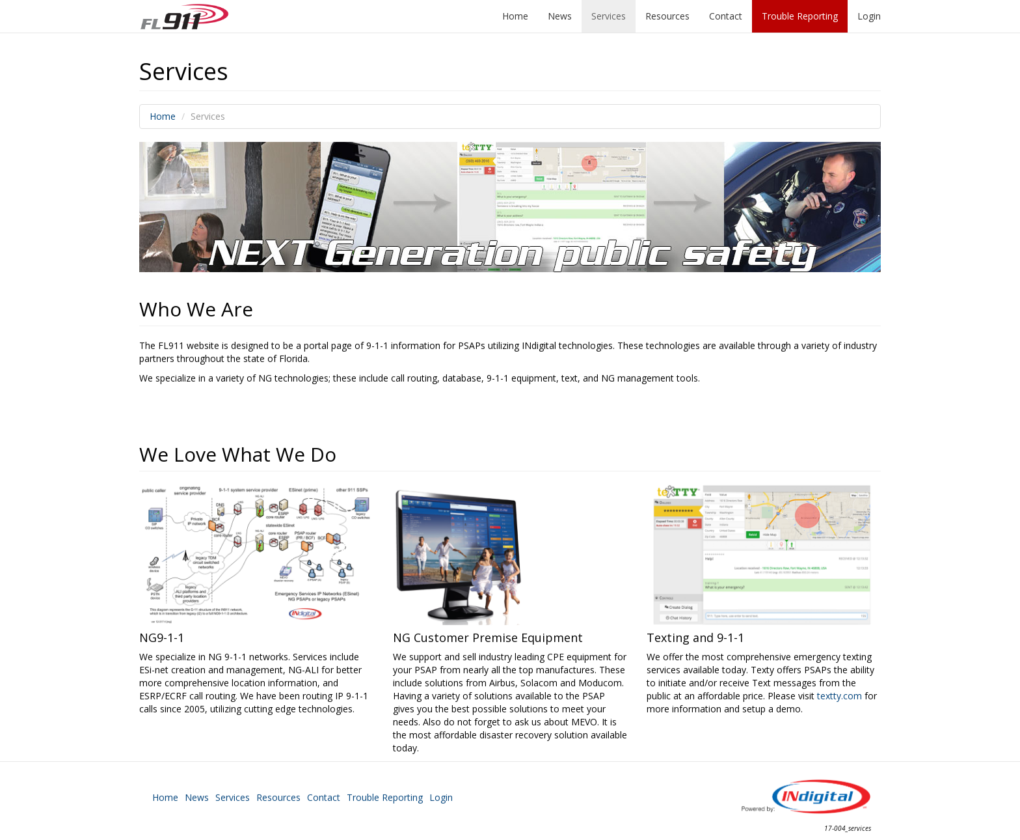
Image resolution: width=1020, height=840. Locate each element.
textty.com (839, 696)
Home (515, 16)
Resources (667, 16)
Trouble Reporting (800, 16)
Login (869, 16)
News (560, 16)
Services (608, 16)
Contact (725, 16)
